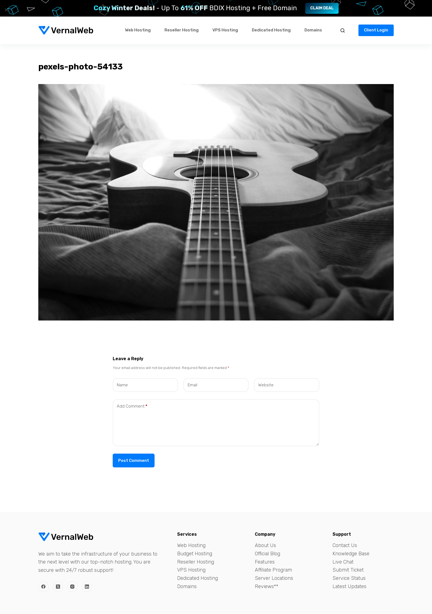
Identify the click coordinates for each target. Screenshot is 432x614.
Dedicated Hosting (271, 30)
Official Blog (267, 554)
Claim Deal (322, 8)
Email (192, 385)
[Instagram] (72, 586)
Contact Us (345, 545)
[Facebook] (43, 586)
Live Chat (343, 562)
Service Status (349, 578)
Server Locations (274, 578)
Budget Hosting (194, 554)
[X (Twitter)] (58, 586)
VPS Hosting (225, 30)
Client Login (376, 30)
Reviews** (266, 586)
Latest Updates (349, 586)
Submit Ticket (348, 570)
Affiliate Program (273, 570)
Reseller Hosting (181, 30)
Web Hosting (138, 30)
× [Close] (6, 9)
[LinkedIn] (87, 586)
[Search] (343, 30)
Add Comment (132, 406)
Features (265, 562)
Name (122, 385)
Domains (313, 30)
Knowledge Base (351, 554)
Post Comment (133, 460)
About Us (265, 545)
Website (266, 385)
